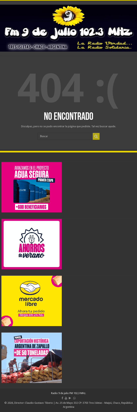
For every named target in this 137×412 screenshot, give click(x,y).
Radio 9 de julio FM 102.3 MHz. (68, 393)
